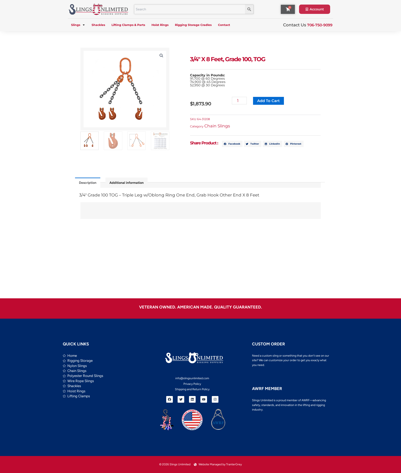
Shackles (98, 25)
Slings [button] (78, 24)
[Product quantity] (241, 100)
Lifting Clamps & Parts (128, 25)
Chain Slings (219, 125)
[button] (160, 55)
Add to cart (270, 101)
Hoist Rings (159, 25)
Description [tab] (87, 183)
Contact (224, 25)
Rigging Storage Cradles (193, 25)
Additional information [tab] (126, 183)
